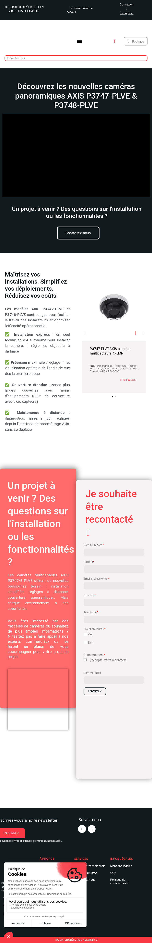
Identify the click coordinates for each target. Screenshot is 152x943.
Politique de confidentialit (118, 881)
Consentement (94, 655)
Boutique (138, 41)
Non (90, 642)
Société (88, 561)
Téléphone (90, 612)
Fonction (89, 595)
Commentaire (92, 672)
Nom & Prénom (93, 545)
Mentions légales (121, 866)
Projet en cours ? (94, 629)
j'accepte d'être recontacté (108, 660)
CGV (113, 873)
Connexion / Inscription (127, 9)
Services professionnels (89, 866)
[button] (78, 233)
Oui (90, 634)
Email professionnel (96, 578)
